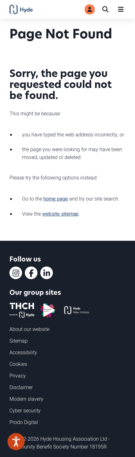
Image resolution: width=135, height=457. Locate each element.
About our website (29, 329)
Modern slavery (26, 398)
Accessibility (23, 352)
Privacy (17, 375)
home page (55, 199)
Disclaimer (21, 387)
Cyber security (25, 410)
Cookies (18, 364)
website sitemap (60, 214)
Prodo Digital (23, 422)
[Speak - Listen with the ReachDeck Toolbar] (16, 441)
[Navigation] (121, 9)
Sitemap (18, 340)
